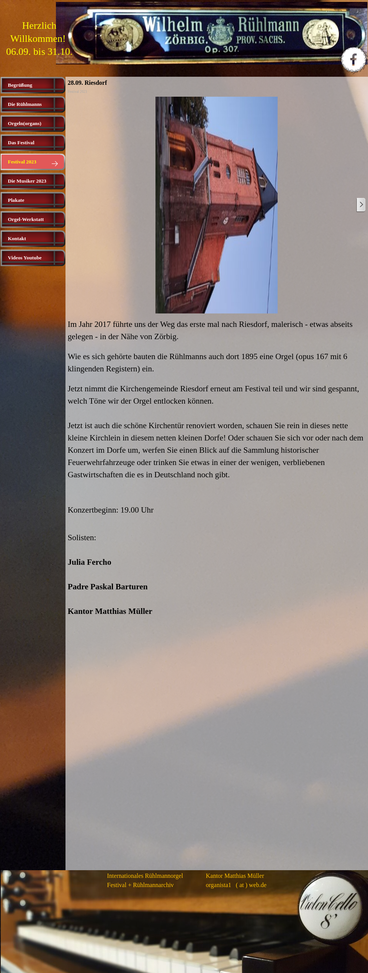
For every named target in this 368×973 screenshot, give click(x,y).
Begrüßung (20, 85)
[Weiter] (360, 205)
